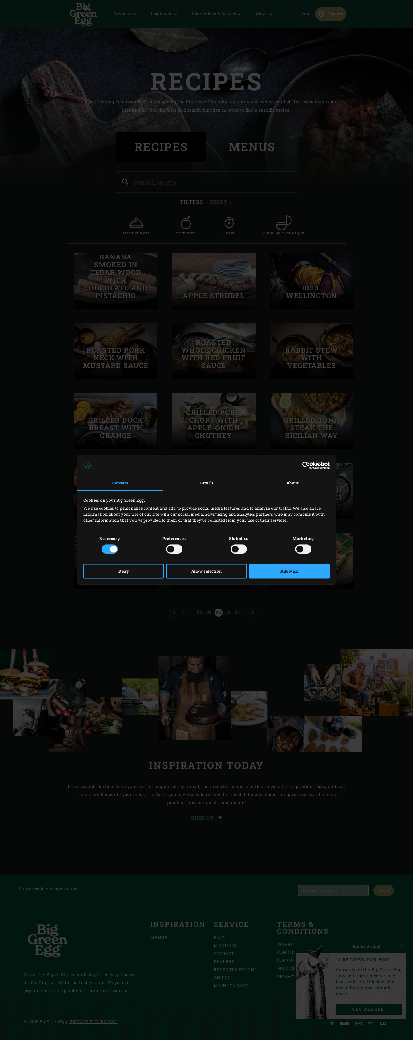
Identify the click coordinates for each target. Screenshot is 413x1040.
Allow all (289, 571)
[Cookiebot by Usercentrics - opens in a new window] (304, 465)
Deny (123, 571)
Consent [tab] (120, 483)
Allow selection (206, 571)
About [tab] (293, 483)
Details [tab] (207, 483)
